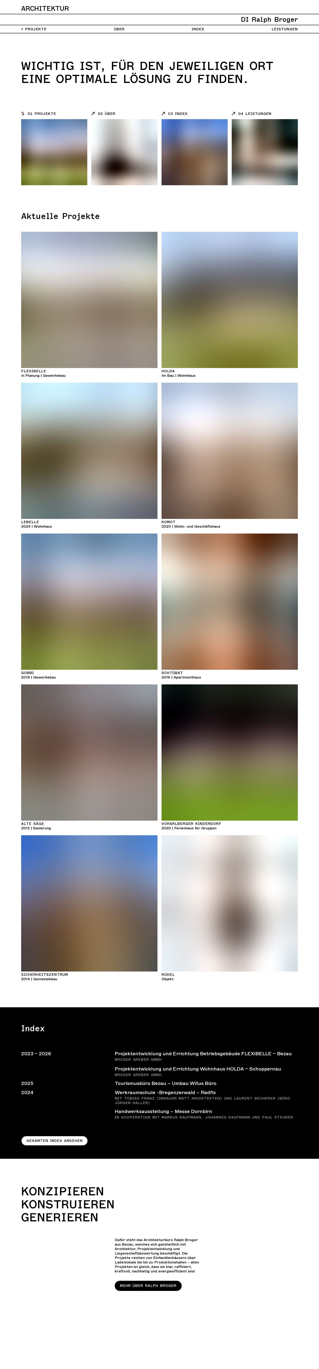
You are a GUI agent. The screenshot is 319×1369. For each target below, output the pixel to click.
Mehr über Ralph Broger (148, 1286)
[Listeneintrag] (54, 113)
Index (198, 29)
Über (119, 29)
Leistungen (285, 29)
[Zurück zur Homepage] (159, 15)
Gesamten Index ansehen (55, 1141)
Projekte (34, 29)
